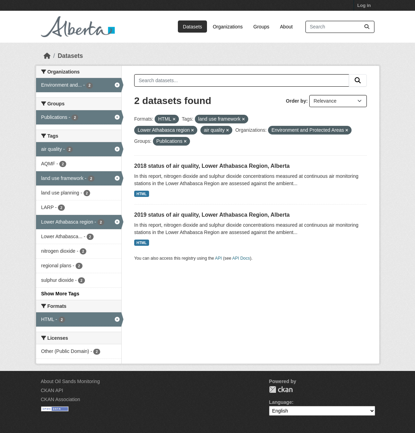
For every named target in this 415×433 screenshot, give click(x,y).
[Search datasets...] (339, 27)
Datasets (192, 26)
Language (280, 402)
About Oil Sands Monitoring (70, 381)
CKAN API (52, 390)
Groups (261, 26)
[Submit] (367, 27)
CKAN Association (60, 399)
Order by (296, 101)
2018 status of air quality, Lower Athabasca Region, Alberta (211, 166)
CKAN (281, 389)
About (286, 26)
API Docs (241, 258)
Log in (364, 5)
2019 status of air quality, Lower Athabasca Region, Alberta (211, 215)
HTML (142, 194)
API (218, 258)
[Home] (47, 55)
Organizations (228, 26)
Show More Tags (60, 293)
